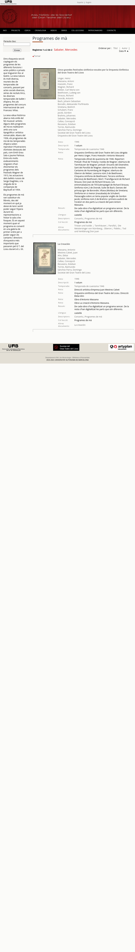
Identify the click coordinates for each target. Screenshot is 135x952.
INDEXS (54, 30)
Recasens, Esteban (67, 124)
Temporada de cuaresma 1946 (89, 149)
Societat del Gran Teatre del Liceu (74, 132)
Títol (115, 48)
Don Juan (94, 231)
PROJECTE (15, 30)
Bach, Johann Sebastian (69, 101)
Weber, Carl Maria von (69, 89)
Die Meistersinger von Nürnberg (97, 227)
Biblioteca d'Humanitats (81, 357)
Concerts (78, 218)
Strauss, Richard (66, 95)
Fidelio (117, 228)
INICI (5, 30)
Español (80, 2)
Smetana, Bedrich (66, 107)
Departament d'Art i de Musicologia (58, 357)
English (88, 2)
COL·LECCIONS (77, 30)
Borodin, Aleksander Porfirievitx (73, 104)
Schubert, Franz (65, 109)
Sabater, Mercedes (67, 118)
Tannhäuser (100, 225)
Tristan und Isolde (83, 225)
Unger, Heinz (64, 78)
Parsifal (112, 225)
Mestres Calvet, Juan (68, 252)
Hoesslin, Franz (65, 84)
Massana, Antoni (66, 81)
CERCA (27, 30)
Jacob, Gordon (65, 112)
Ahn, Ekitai (63, 255)
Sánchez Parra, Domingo (70, 129)
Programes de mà (93, 218)
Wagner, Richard (66, 86)
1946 (76, 141)
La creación (80, 324)
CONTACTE (111, 30)
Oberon (108, 228)
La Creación (64, 244)
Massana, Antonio (66, 249)
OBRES (64, 30)
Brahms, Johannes (66, 115)
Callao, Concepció (66, 121)
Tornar (36, 56)
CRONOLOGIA (40, 30)
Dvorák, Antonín (66, 98)
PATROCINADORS (95, 30)
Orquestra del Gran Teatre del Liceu (75, 135)
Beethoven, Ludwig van (69, 92)
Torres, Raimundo (66, 127)
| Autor (123, 48)
